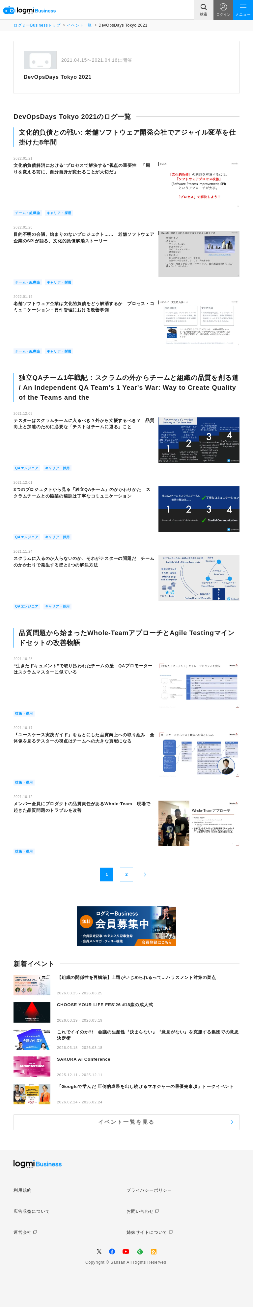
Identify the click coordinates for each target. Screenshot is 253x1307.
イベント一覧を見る (126, 1122)
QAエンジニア (27, 468)
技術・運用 (24, 713)
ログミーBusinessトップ (37, 25)
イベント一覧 (79, 25)
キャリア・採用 (59, 213)
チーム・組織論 (27, 213)
